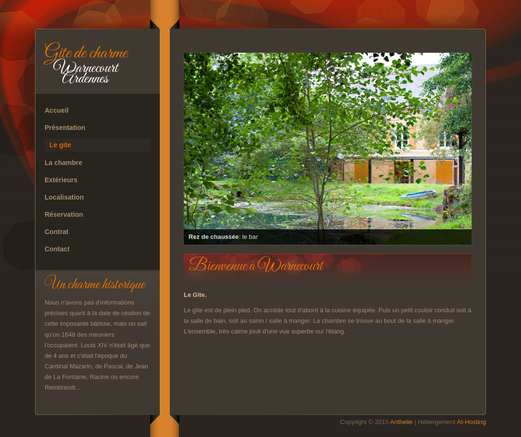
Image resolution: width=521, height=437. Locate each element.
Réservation (64, 214)
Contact (57, 249)
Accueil (57, 110)
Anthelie (401, 421)
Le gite (60, 145)
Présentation (65, 127)
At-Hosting (471, 421)
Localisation (64, 197)
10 (430, 248)
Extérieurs (61, 180)
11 (442, 248)
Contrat (57, 232)
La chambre (64, 162)
